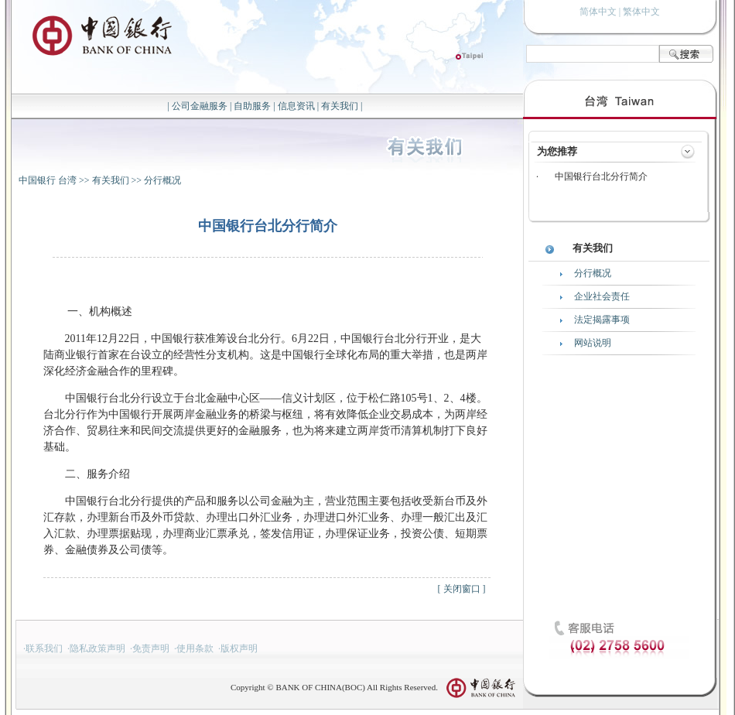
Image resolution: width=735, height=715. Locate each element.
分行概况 (162, 180)
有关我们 (339, 106)
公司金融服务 (199, 106)
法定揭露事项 (602, 319)
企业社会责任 (602, 296)
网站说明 (592, 342)
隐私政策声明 (97, 648)
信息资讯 (296, 106)
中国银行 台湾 (48, 180)
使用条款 (195, 648)
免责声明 (150, 648)
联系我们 (44, 648)
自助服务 (252, 106)
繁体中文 (641, 11)
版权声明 (239, 648)
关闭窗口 (461, 588)
